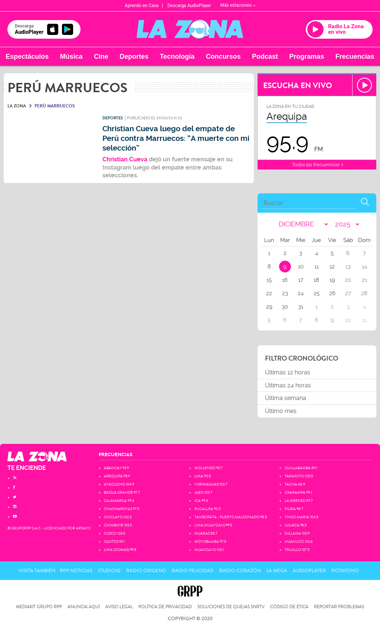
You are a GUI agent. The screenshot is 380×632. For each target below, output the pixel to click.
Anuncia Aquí (84, 607)
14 (364, 266)
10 (301, 266)
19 (332, 280)
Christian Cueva (125, 159)
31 (300, 306)
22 (269, 293)
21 (364, 280)
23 (285, 293)
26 (332, 293)
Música (71, 56)
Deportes (133, 56)
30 (285, 306)
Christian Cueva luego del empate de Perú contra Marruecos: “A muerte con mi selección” (175, 138)
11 (316, 266)
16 (285, 280)
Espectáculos (27, 56)
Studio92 (109, 570)
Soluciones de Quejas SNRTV (231, 607)
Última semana (285, 398)
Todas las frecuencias (317, 164)
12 (332, 266)
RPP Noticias (76, 570)
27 (348, 293)
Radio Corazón (240, 570)
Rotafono (345, 570)
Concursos (223, 56)
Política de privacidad (165, 607)
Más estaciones (237, 5)
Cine (101, 56)
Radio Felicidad (193, 570)
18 (316, 280)
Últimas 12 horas (287, 372)
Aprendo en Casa (141, 5)
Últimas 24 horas (288, 385)
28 (364, 293)
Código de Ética (289, 607)
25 (317, 293)
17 (300, 280)
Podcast (265, 56)
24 (301, 293)
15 (269, 280)
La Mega (276, 570)
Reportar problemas (339, 607)
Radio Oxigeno (146, 570)
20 (348, 280)
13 (348, 266)
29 (269, 306)
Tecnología (177, 56)
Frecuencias (354, 56)
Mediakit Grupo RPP (39, 607)
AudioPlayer (309, 570)
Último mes (281, 411)
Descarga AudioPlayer (189, 5)
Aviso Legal (119, 607)
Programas (306, 56)
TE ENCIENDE (26, 467)
